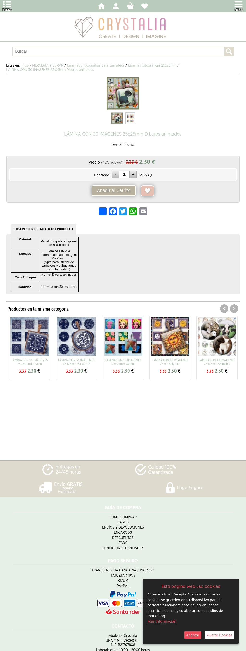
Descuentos (123, 538)
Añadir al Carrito (114, 190)
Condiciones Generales (123, 548)
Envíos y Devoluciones (123, 527)
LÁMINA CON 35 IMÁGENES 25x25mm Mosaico (29, 361)
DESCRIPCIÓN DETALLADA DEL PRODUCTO (44, 229)
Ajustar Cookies (219, 635)
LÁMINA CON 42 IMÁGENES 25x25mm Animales (217, 361)
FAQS (123, 543)
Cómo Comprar (123, 517)
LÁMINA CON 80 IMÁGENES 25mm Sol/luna (170, 361)
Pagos (123, 522)
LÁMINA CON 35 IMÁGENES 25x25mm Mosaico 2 (76, 361)
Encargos (123, 532)
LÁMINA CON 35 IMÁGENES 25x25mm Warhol (123, 361)
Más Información (162, 621)
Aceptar (192, 635)
